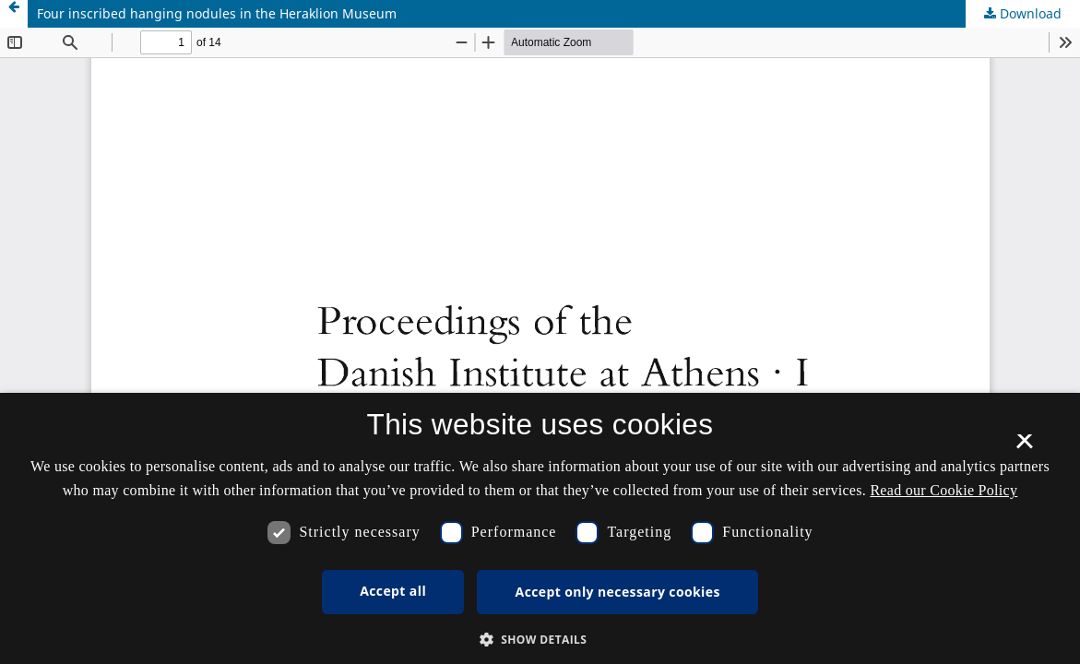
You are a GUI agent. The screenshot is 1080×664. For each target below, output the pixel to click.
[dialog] (540, 528)
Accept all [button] (393, 590)
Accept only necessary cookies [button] (618, 591)
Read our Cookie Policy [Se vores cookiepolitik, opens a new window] (943, 490)
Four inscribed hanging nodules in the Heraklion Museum (217, 13)
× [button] (1024, 447)
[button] (540, 639)
